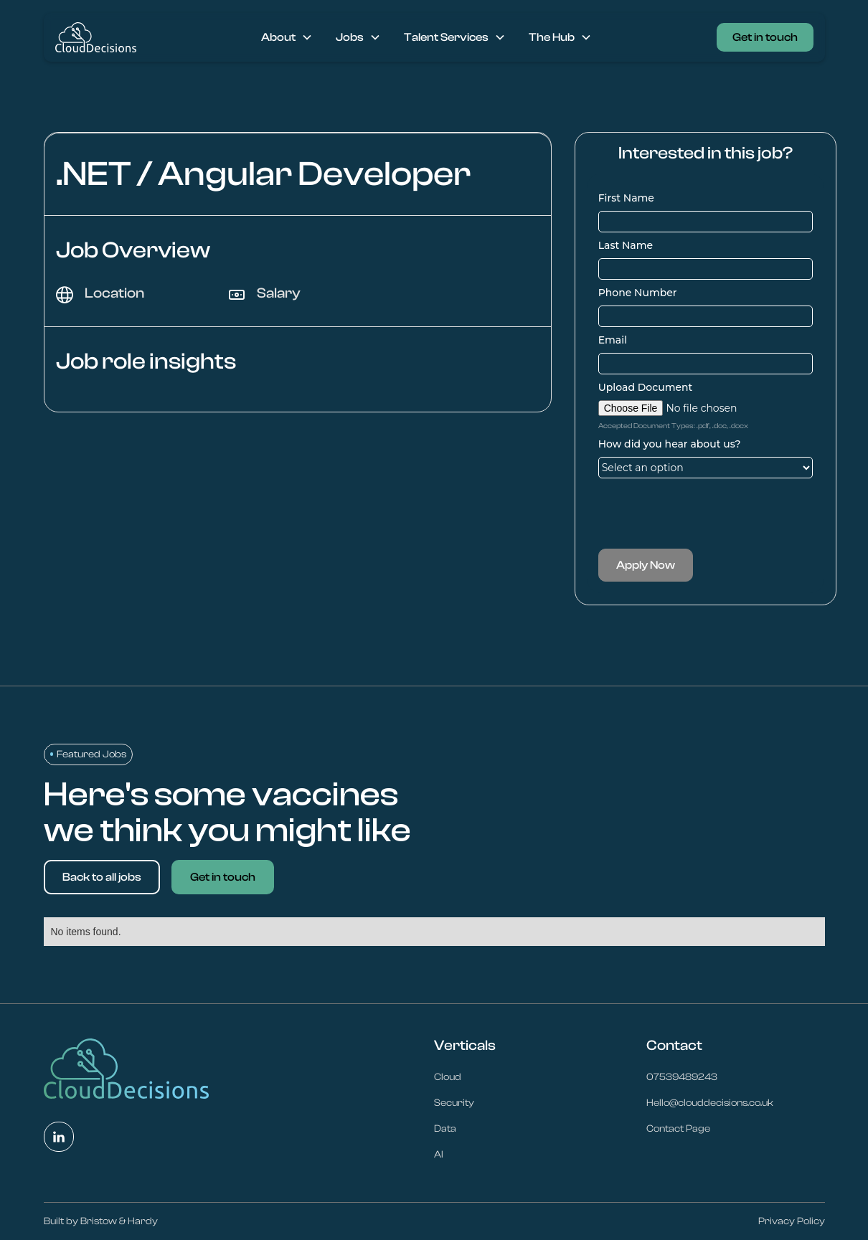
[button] (287, 37)
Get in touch (765, 37)
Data (445, 1129)
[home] (95, 37)
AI (438, 1154)
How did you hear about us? (669, 443)
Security (454, 1103)
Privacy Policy (791, 1221)
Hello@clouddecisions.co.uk (709, 1103)
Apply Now (645, 565)
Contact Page (678, 1129)
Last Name (625, 245)
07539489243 (681, 1077)
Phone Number (637, 292)
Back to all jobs (101, 877)
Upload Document (645, 387)
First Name (626, 197)
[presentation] (707, 513)
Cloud (447, 1077)
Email (612, 339)
